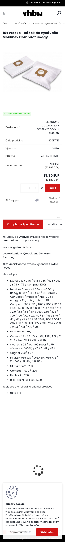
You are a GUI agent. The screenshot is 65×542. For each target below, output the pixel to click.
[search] (59, 13)
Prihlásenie (34, 2)
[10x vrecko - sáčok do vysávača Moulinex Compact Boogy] (32, 72)
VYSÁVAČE (20, 23)
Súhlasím (47, 532)
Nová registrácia (54, 2)
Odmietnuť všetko (20, 532)
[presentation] (4, 464)
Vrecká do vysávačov (44, 23)
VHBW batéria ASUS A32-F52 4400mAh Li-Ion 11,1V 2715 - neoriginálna (31, 467)
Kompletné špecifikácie (23, 224)
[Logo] (32, 13)
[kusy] (29, 188)
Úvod (5, 23)
